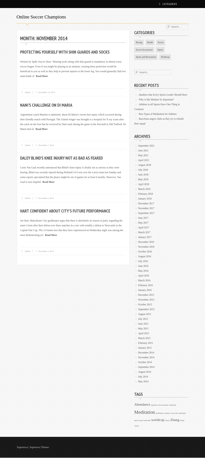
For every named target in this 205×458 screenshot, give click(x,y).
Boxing (139, 42)
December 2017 (146, 203)
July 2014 (143, 377)
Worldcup (165, 57)
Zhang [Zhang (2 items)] (174, 420)
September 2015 (146, 309)
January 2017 (145, 237)
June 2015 (143, 324)
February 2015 (145, 343)
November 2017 (146, 208)
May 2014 (143, 381)
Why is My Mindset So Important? (157, 99)
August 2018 (144, 165)
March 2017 (144, 232)
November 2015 (146, 300)
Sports (161, 50)
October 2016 (145, 251)
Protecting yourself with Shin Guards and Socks (66, 52)
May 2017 (143, 223)
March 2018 (144, 189)
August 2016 (144, 256)
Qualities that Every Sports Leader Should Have (163, 95)
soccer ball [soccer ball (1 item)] (174, 413)
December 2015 (146, 295)
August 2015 (144, 314)
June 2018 (143, 175)
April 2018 (143, 184)
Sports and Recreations (146, 57)
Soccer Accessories (144, 50)
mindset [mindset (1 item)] (167, 413)
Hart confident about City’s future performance (66, 211)
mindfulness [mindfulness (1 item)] (160, 413)
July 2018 (143, 170)
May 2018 (143, 179)
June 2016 (143, 266)
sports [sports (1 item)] (136, 421)
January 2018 (145, 199)
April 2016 (143, 276)
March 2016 (144, 280)
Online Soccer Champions (41, 16)
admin (27, 92)
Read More (42, 76)
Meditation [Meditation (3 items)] (144, 412)
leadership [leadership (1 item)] (172, 405)
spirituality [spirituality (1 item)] (182, 413)
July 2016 (143, 261)
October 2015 (145, 304)
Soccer (161, 42)
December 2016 (146, 242)
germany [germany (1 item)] (165, 405)
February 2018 (145, 194)
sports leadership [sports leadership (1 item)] (145, 421)
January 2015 (145, 348)
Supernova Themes (39, 447)
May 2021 (143, 155)
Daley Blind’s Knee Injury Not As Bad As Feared (62, 158)
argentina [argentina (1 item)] (154, 405)
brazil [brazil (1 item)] (160, 405)
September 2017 (146, 213)
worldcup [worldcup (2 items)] (157, 420)
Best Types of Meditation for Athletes (158, 114)
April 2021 (143, 160)
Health (150, 42)
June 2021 (143, 150)
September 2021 (146, 146)
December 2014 (146, 353)
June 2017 (143, 218)
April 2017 (143, 227)
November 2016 (146, 247)
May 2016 (143, 271)
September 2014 (146, 367)
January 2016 (145, 290)
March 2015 (144, 338)
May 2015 (143, 328)
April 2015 (143, 333)
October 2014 (145, 362)
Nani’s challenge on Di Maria (46, 105)
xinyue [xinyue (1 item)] (167, 421)
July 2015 (143, 319)
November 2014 (146, 357)
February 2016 (145, 285)
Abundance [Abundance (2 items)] (142, 405)
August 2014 (144, 372)
